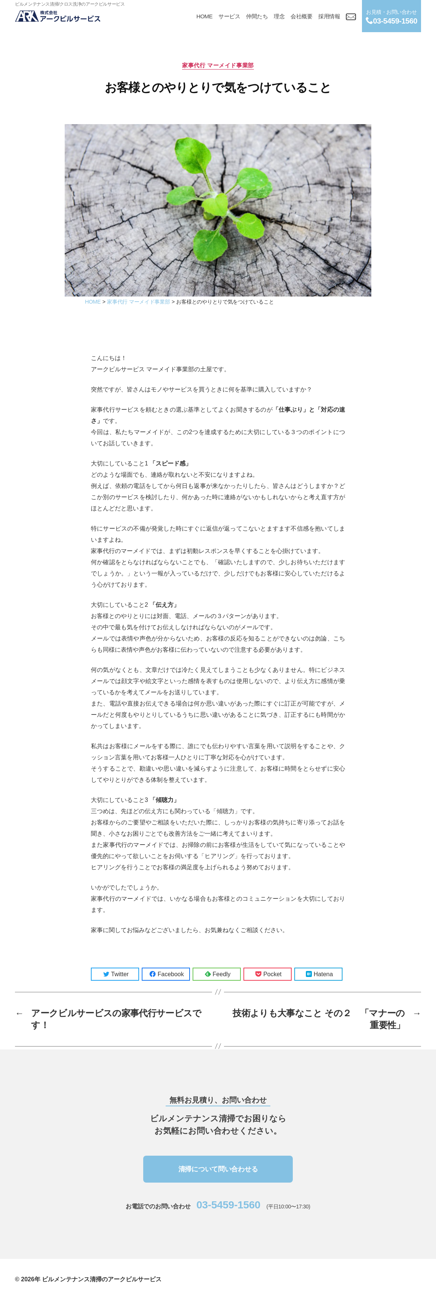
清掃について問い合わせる (218, 1169)
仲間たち (257, 16)
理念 (279, 16)
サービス (229, 16)
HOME (204, 16)
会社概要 (301, 16)
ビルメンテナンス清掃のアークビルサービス (102, 1279)
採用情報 (329, 16)
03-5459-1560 (228, 1205)
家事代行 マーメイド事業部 (218, 65)
